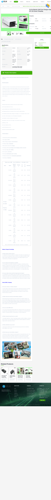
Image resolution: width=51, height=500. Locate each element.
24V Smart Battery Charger (31, 391)
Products (16, 1)
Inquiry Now (42, 47)
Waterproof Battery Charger (31, 390)
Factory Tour (28, 1)
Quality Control (35, 1)
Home (11, 1)
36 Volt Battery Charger (30, 393)
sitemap (15, 396)
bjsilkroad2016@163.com (42, 42)
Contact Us (42, 1)
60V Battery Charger (30, 396)
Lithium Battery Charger (30, 388)
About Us (21, 1)
